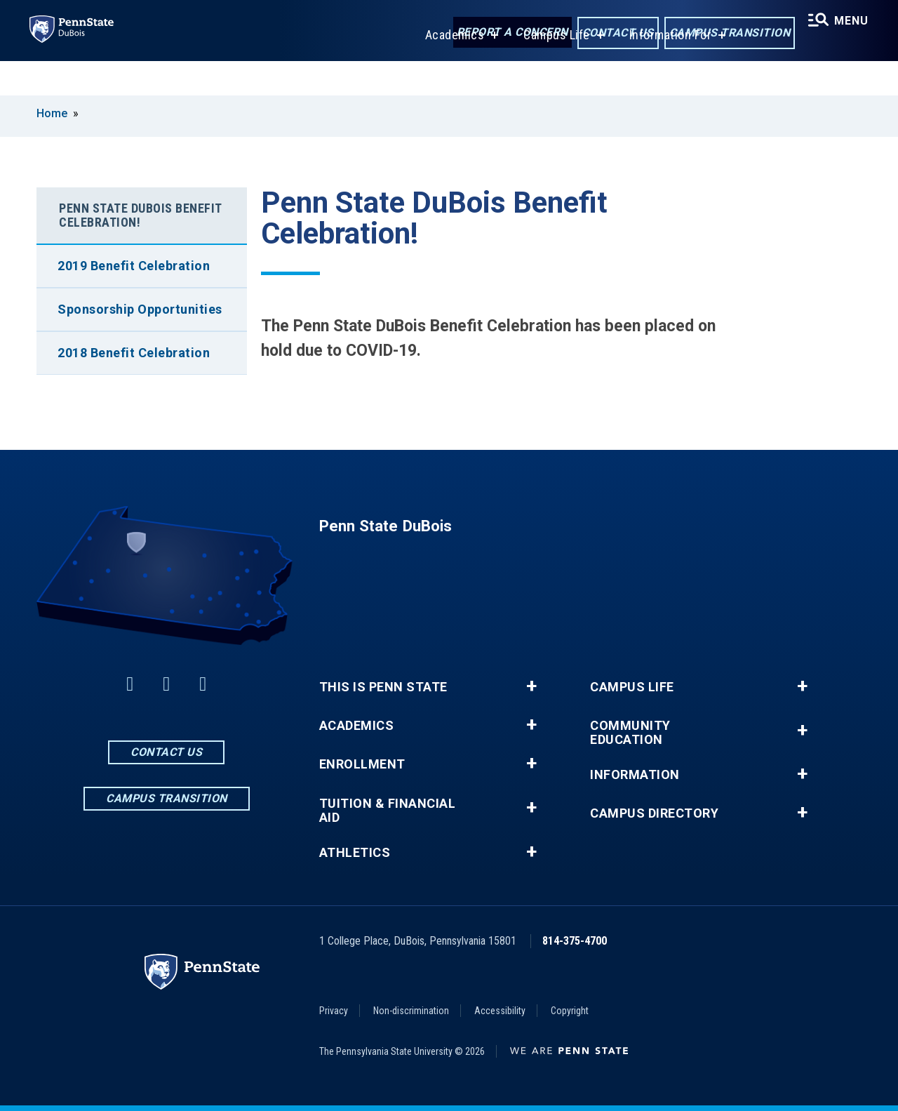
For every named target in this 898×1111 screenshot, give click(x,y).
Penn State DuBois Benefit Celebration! (140, 215)
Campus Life (552, 69)
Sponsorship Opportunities (140, 309)
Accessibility (499, 1010)
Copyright (570, 1010)
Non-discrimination (411, 1010)
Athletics (355, 853)
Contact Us (611, 34)
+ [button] (531, 686)
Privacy (333, 1010)
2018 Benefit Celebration (134, 352)
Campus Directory (654, 813)
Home (51, 113)
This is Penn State (383, 687)
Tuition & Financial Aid (387, 811)
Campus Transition (723, 34)
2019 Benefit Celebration (134, 265)
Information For (666, 69)
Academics (451, 69)
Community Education (630, 733)
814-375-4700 (574, 940)
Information (635, 775)
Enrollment (362, 764)
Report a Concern (505, 33)
